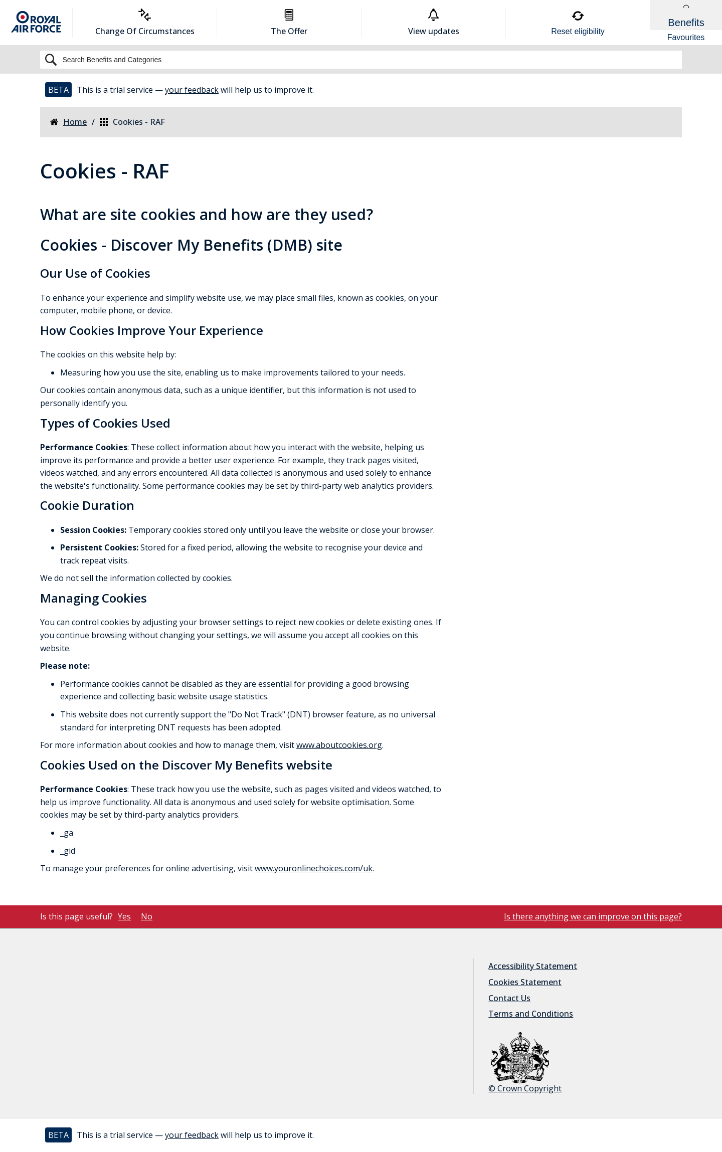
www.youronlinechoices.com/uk (314, 868)
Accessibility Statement (532, 966)
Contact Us (509, 998)
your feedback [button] (192, 89)
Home (68, 122)
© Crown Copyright (525, 1063)
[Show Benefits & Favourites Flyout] (686, 22)
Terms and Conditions (530, 1013)
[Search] (361, 60)
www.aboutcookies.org (339, 744)
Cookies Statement (525, 982)
